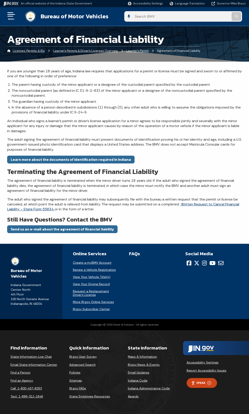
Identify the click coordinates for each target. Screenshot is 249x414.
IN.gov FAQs (77, 388)
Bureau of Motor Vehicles (70, 16)
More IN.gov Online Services (93, 301)
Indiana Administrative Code (149, 388)
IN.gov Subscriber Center (91, 308)
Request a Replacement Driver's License (91, 292)
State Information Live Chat (31, 356)
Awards (133, 395)
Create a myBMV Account (92, 262)
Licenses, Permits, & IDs (29, 50)
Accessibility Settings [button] (203, 362)
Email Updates (138, 372)
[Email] (221, 262)
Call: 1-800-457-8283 (26, 388)
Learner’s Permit (137, 50)
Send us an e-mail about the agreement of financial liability (62, 228)
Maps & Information (142, 356)
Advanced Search (82, 364)
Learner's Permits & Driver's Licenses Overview (85, 50)
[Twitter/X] (196, 262)
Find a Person (20, 372)
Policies (74, 372)
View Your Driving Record (91, 283)
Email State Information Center (34, 364)
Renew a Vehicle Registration (94, 269)
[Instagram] (204, 262)
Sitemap (75, 380)
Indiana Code (138, 380)
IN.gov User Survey (83, 356)
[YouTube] (212, 262)
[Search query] (218, 16)
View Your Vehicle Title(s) (91, 276)
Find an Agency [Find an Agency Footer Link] (22, 380)
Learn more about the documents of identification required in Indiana (71, 158)
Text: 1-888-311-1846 (27, 395)
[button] (145, 3)
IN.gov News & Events (144, 364)
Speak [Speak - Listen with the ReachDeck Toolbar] (201, 382)
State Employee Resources (89, 395)
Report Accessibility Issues (206, 370)
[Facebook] (189, 262)
